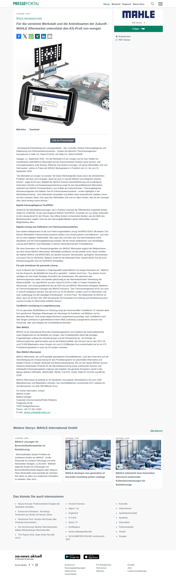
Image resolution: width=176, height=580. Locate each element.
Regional (126, 4)
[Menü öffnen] (160, 4)
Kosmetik (123, 503)
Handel (122, 531)
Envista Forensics (77, 503)
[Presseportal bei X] (32, 565)
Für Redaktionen (103, 564)
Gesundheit (124, 522)
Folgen (138, 29)
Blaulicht (116, 4)
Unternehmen (125, 508)
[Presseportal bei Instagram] (36, 564)
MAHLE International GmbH (29, 18)
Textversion (101, 567)
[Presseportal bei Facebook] (28, 565)
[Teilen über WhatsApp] (31, 36)
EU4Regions (74, 527)
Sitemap (100, 571)
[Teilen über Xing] (37, 36)
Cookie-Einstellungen (137, 571)
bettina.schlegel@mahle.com (36, 412)
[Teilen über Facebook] (18, 36)
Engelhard (73, 513)
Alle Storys (138, 23)
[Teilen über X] (25, 36)
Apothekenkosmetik (128, 513)
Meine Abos (138, 4)
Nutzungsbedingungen (75, 567)
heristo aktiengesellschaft (80, 531)
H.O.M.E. (73, 517)
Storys (106, 4)
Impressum (70, 564)
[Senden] (49, 36)
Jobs (129, 567)
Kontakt (130, 564)
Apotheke (123, 517)
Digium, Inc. (74, 508)
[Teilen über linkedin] (43, 36)
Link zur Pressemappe (63, 140)
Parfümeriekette (126, 527)
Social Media (71, 574)
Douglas (123, 536)
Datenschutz (70, 571)
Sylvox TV (73, 522)
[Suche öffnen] (152, 4)
